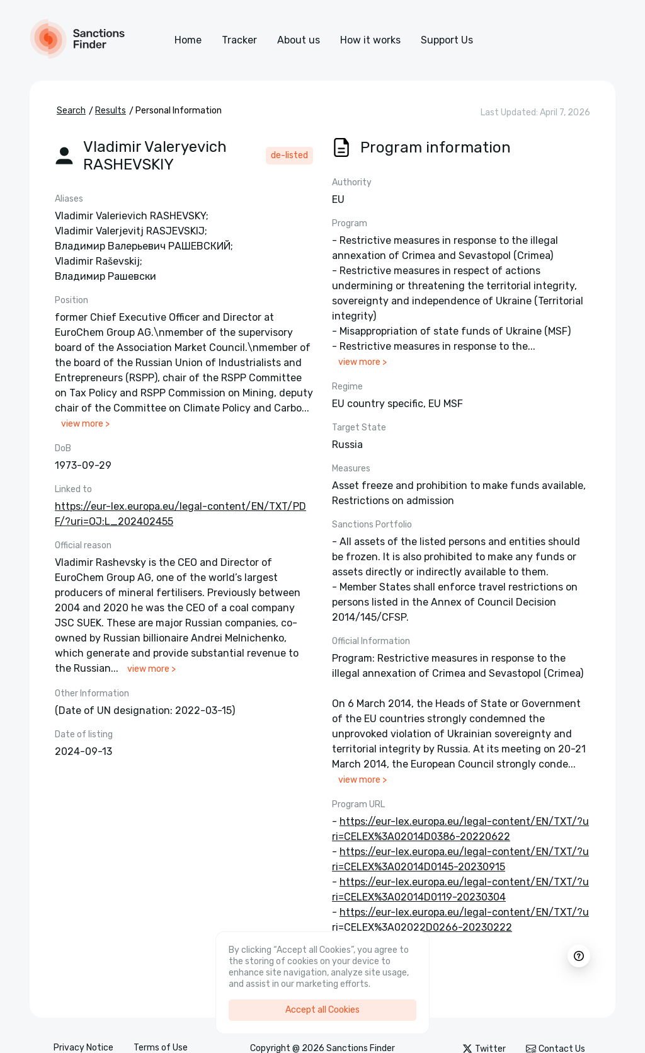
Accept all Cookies (322, 1009)
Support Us (447, 40)
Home (188, 40)
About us (298, 40)
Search (71, 110)
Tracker (239, 40)
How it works (370, 40)
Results (110, 110)
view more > (85, 423)
